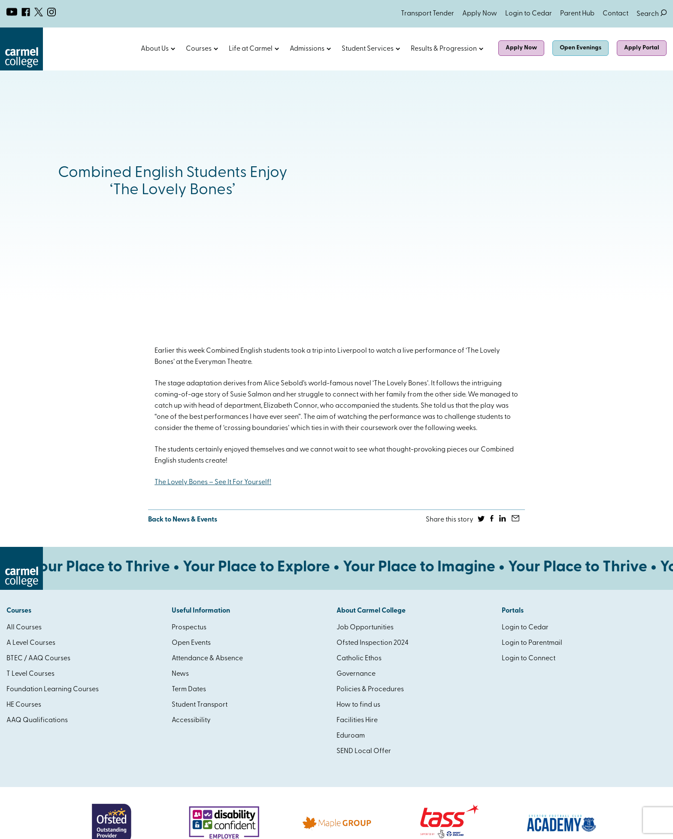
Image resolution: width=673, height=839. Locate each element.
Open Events (191, 643)
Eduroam (350, 735)
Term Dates (189, 689)
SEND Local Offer (363, 751)
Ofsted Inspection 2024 (372, 643)
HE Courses (23, 705)
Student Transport (199, 705)
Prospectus (189, 627)
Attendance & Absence (207, 658)
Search (652, 13)
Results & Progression (444, 49)
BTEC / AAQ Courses (38, 658)
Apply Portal (641, 48)
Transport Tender (427, 13)
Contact (615, 13)
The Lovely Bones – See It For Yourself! (213, 482)
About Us (155, 49)
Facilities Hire (357, 720)
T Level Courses (30, 674)
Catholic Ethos (359, 658)
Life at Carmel (251, 49)
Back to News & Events (182, 519)
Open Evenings (580, 48)
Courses (199, 49)
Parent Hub (577, 13)
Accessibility (191, 720)
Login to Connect (528, 658)
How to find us (358, 705)
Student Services (368, 49)
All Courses (24, 627)
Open (173, 49)
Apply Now (479, 13)
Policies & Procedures (370, 689)
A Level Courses (30, 643)
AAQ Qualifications (37, 720)
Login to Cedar (528, 13)
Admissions (307, 49)
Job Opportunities (365, 627)
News (180, 674)
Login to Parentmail (532, 643)
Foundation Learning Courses (52, 689)
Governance (356, 674)
